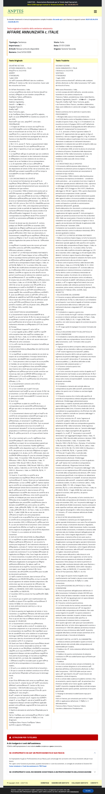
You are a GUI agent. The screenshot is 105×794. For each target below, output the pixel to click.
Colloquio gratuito (80, 783)
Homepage (45, 783)
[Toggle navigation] (95, 11)
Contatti (94, 783)
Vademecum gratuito (60, 783)
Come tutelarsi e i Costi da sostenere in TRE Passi (27, 766)
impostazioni (74, 792)
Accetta (88, 791)
